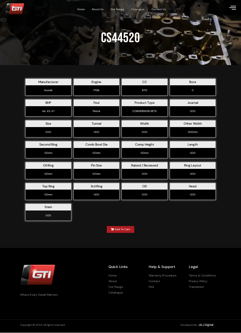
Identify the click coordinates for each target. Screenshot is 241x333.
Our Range (116, 9)
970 (144, 90)
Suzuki (48, 90)
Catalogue (136, 9)
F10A (96, 90)
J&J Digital (205, 325)
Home (80, 9)
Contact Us (157, 9)
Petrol (96, 111)
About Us (97, 9)
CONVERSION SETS (144, 111)
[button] (120, 229)
